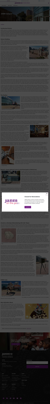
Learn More (28, 207)
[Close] (47, 193)
